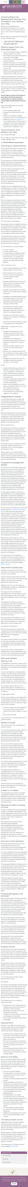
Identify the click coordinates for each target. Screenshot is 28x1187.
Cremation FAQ (6, 1155)
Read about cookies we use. (18, 1181)
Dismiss (14, 1183)
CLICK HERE (14, 1146)
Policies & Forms (7, 1162)
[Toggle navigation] (3, 10)
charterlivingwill (6, 564)
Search (6, 2)
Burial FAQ (5, 1159)
